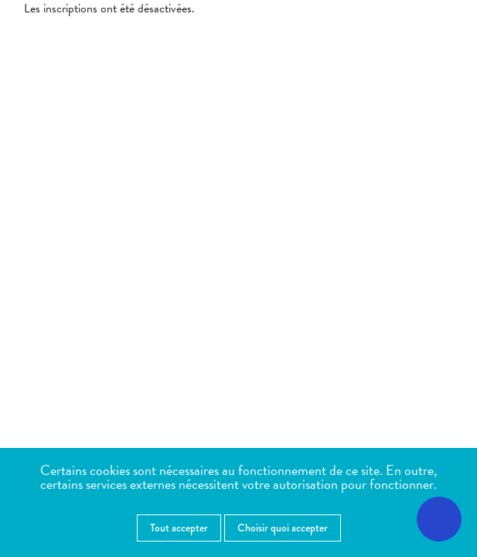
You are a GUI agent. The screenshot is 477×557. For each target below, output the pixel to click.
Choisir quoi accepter (282, 527)
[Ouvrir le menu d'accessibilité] (439, 519)
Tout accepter (179, 527)
